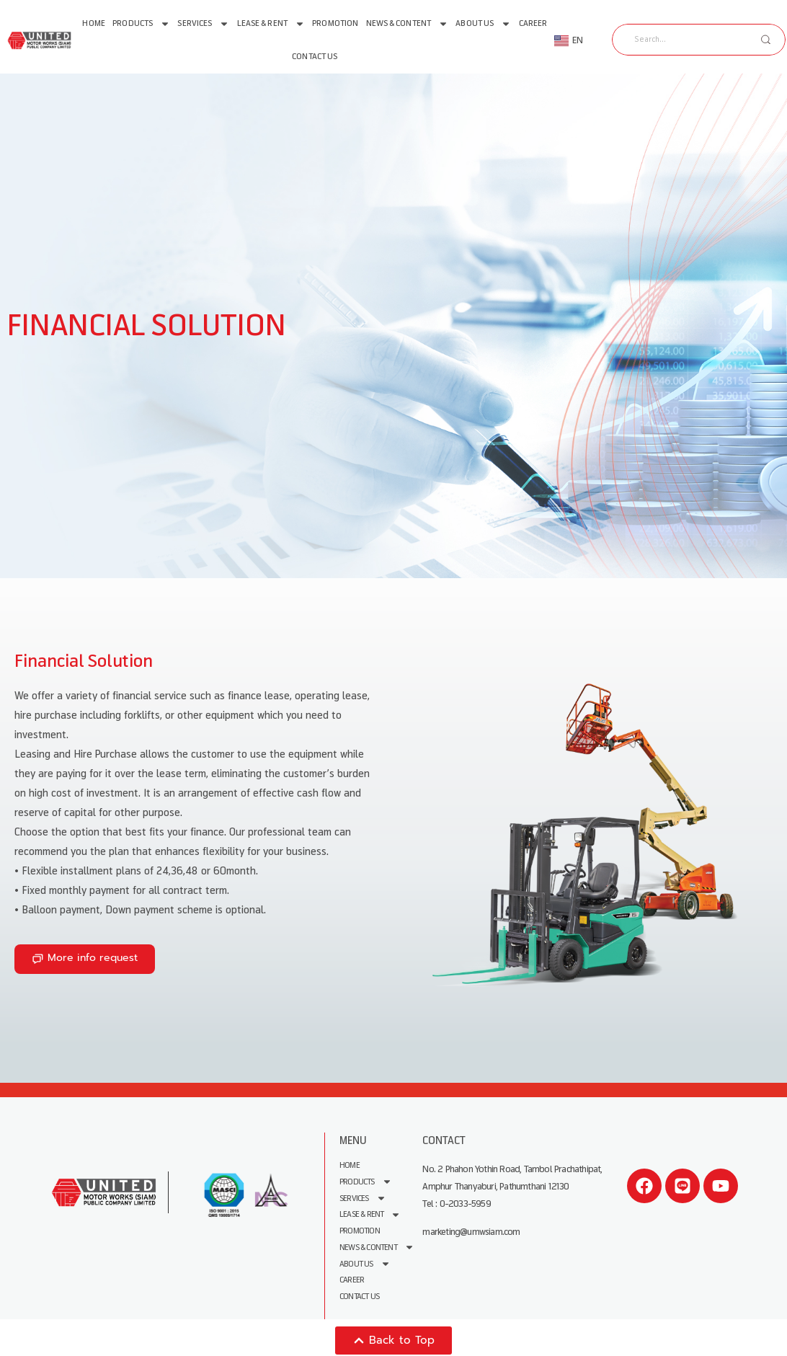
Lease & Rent (271, 24)
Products (141, 24)
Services (203, 24)
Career (533, 23)
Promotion (335, 23)
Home (93, 23)
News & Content (407, 24)
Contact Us (314, 56)
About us (483, 24)
